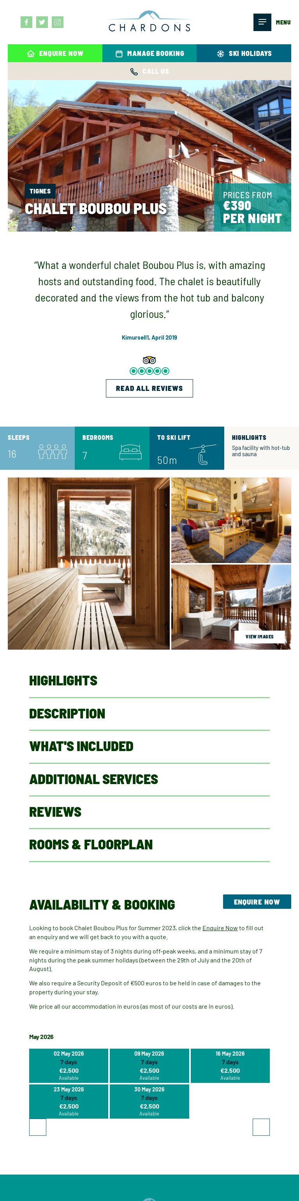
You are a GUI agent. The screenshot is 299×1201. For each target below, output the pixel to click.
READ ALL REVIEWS (149, 387)
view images (260, 636)
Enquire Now (257, 901)
